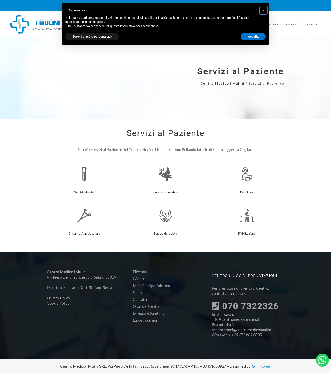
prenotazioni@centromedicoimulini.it (243, 329)
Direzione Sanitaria (149, 313)
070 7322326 (245, 306)
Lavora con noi (145, 320)
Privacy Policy (58, 297)
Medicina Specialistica (151, 285)
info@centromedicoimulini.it (235, 319)
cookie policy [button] (96, 22)
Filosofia (140, 271)
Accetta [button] (253, 36)
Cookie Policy (58, 303)
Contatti (140, 299)
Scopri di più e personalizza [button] (92, 36)
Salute (138, 292)
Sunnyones (261, 366)
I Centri (139, 278)
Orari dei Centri (146, 306)
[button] (263, 10)
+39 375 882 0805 (247, 334)
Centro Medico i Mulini (222, 83)
